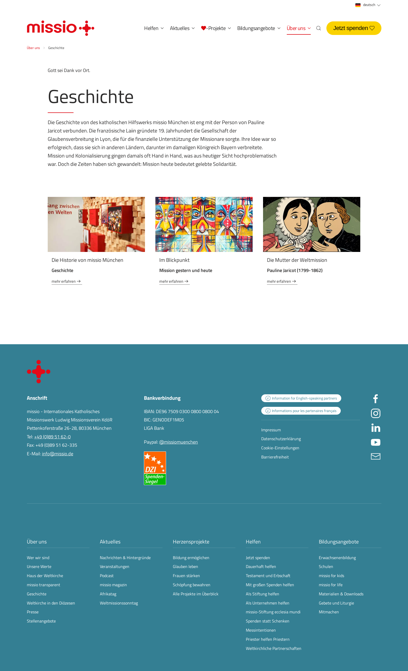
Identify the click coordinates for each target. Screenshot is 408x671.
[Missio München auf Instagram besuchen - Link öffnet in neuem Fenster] (375, 412)
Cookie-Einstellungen (280, 448)
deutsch (368, 5)
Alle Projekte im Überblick (195, 594)
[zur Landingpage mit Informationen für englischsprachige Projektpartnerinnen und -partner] (301, 398)
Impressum (271, 430)
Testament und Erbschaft (268, 575)
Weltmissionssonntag (119, 603)
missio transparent (43, 585)
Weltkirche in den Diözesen (51, 603)
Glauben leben (185, 566)
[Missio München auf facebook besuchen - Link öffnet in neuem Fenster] (375, 398)
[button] (216, 28)
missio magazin (113, 585)
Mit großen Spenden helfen (270, 585)
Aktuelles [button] (182, 28)
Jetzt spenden (353, 28)
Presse (33, 612)
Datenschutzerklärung (281, 439)
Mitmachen (329, 612)
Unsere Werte (39, 566)
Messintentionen (261, 630)
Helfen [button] (154, 28)
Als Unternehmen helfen (267, 603)
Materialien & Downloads (341, 594)
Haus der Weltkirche (45, 575)
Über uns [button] (299, 28)
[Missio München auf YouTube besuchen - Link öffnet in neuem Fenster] (375, 441)
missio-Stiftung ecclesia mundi (273, 612)
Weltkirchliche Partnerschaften (273, 648)
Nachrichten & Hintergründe (125, 557)
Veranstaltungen (114, 566)
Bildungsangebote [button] (258, 28)
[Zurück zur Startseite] (61, 28)
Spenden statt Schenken (267, 621)
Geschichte (36, 594)
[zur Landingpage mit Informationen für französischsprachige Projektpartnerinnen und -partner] (301, 411)
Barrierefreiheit (275, 457)
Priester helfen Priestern (268, 639)
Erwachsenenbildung (337, 557)
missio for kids (331, 575)
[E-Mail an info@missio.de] (375, 455)
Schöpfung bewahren (191, 585)
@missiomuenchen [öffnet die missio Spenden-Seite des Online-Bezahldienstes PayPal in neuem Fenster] (178, 441)
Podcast (107, 575)
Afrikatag (108, 594)
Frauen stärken (186, 575)
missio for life (331, 585)
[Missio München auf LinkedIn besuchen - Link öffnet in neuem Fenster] (375, 427)
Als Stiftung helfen (262, 594)
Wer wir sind (38, 557)
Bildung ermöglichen (191, 557)
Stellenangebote (41, 621)
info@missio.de (57, 453)
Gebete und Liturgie (336, 603)
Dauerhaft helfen (261, 566)
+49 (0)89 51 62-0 (52, 436)
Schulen (326, 566)
